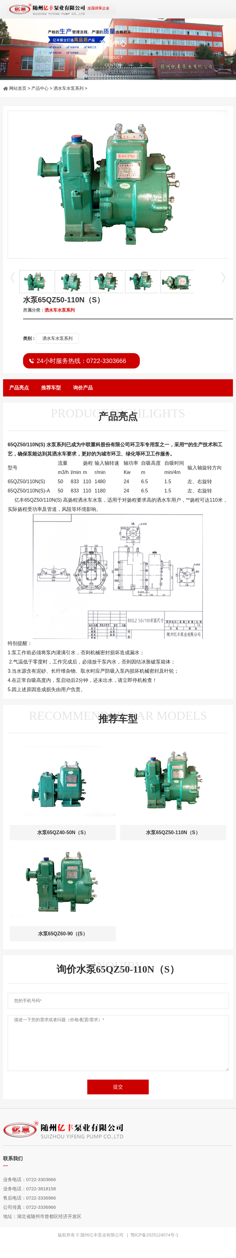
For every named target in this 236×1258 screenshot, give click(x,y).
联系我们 (13, 1158)
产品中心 (40, 88)
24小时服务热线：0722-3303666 (81, 360)
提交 (118, 1086)
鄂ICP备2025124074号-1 (155, 1234)
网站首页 (17, 88)
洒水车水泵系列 (68, 88)
